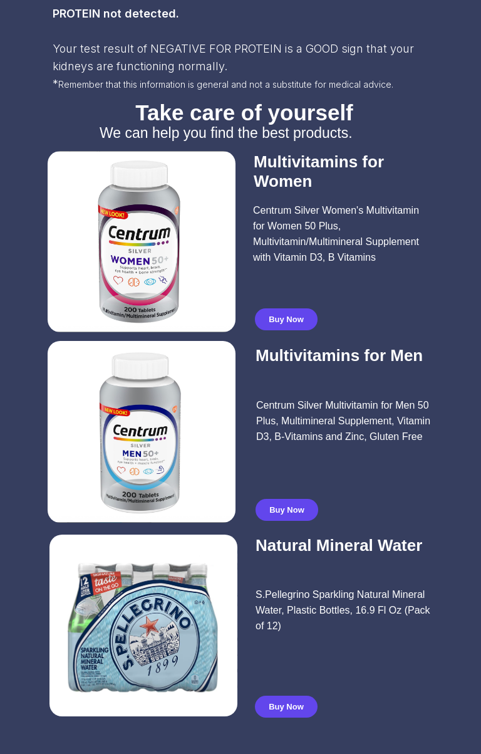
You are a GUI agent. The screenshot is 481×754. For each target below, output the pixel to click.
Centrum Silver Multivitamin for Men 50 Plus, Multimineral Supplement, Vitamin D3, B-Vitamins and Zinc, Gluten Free (343, 421)
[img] (141, 432)
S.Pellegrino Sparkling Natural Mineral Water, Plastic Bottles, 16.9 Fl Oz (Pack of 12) (343, 610)
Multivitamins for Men (339, 355)
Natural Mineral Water (339, 545)
